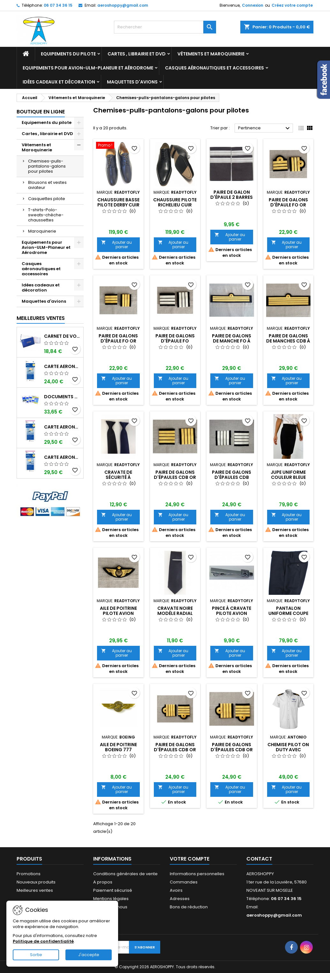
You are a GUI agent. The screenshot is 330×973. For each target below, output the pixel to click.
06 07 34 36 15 (58, 5)
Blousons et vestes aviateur (47, 185)
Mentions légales (111, 899)
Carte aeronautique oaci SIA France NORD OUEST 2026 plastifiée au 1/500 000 (62, 457)
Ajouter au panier (116, 244)
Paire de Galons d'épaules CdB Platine (231, 477)
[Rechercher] (165, 27)
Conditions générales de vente (125, 874)
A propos (102, 882)
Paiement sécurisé (112, 890)
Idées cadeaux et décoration (59, 82)
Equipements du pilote (68, 54)
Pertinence (264, 128)
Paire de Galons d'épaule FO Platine (175, 341)
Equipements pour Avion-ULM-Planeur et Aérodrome (88, 68)
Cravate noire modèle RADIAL (175, 610)
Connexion (252, 5)
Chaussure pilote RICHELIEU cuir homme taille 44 (175, 205)
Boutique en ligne (41, 111)
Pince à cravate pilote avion (231, 610)
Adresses (180, 899)
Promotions (29, 874)
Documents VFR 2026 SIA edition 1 (62, 396)
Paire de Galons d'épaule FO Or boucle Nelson (288, 205)
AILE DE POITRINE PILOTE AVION (118, 610)
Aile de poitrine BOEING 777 (118, 747)
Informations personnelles (197, 874)
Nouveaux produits (36, 882)
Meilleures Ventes (41, 318)
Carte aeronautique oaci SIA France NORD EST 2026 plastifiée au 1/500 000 (62, 426)
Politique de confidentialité (43, 941)
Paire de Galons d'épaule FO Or (118, 338)
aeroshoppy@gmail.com (122, 5)
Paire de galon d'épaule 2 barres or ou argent (231, 197)
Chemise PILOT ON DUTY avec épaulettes (288, 749)
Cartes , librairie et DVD (137, 54)
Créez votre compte (292, 5)
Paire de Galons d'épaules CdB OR (175, 474)
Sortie (36, 955)
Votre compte (189, 858)
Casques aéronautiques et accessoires (214, 68)
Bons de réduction (189, 907)
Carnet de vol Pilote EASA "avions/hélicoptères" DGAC (62, 336)
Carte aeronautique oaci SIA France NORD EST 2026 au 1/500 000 (62, 366)
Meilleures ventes (35, 890)
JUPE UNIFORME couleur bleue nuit (288, 477)
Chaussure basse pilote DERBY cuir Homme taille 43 (118, 205)
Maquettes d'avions (132, 82)
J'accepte (88, 955)
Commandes (184, 882)
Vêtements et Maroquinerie (210, 54)
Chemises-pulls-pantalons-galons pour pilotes (47, 166)
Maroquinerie (42, 231)
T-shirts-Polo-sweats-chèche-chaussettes (46, 215)
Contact (259, 858)
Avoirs (176, 890)
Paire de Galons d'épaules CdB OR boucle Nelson (175, 749)
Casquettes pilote (46, 199)
